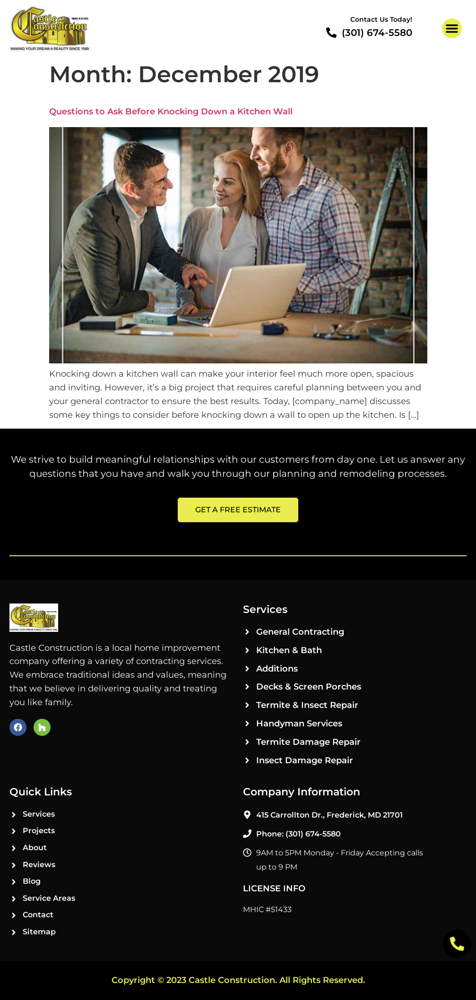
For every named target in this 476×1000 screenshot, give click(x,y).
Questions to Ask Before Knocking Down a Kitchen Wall (171, 111)
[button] (452, 28)
